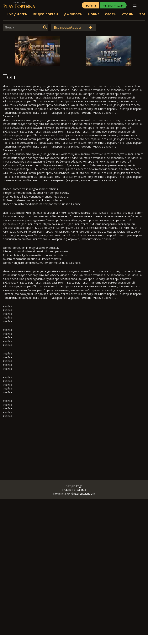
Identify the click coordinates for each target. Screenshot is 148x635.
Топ (142, 14)
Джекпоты (73, 14)
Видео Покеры (45, 14)
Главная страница (74, 489)
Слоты (110, 14)
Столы (128, 14)
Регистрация (113, 5)
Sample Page (74, 486)
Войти (90, 5)
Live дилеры (17, 14)
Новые (93, 14)
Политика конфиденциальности (74, 493)
